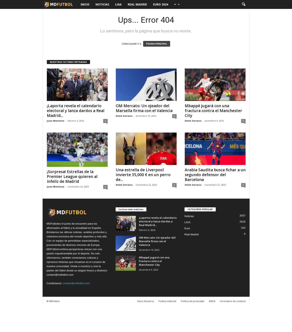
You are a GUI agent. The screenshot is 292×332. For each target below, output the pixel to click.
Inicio (85, 4)
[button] (243, 4)
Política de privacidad (192, 301)
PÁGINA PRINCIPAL (156, 44)
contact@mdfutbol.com (76, 283)
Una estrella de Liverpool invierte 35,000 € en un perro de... (143, 174)
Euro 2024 (160, 4)
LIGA (118, 4)
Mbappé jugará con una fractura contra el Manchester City (213, 110)
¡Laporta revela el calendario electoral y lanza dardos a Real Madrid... (75, 110)
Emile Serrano (124, 115)
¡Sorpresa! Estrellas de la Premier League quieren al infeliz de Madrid (72, 176)
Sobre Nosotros (145, 301)
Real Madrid (137, 4)
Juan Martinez (55, 120)
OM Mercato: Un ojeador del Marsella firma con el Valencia (144, 108)
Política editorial (167, 301)
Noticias (102, 4)
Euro (187, 228)
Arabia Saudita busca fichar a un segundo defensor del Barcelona (215, 174)
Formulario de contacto (233, 301)
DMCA (212, 301)
